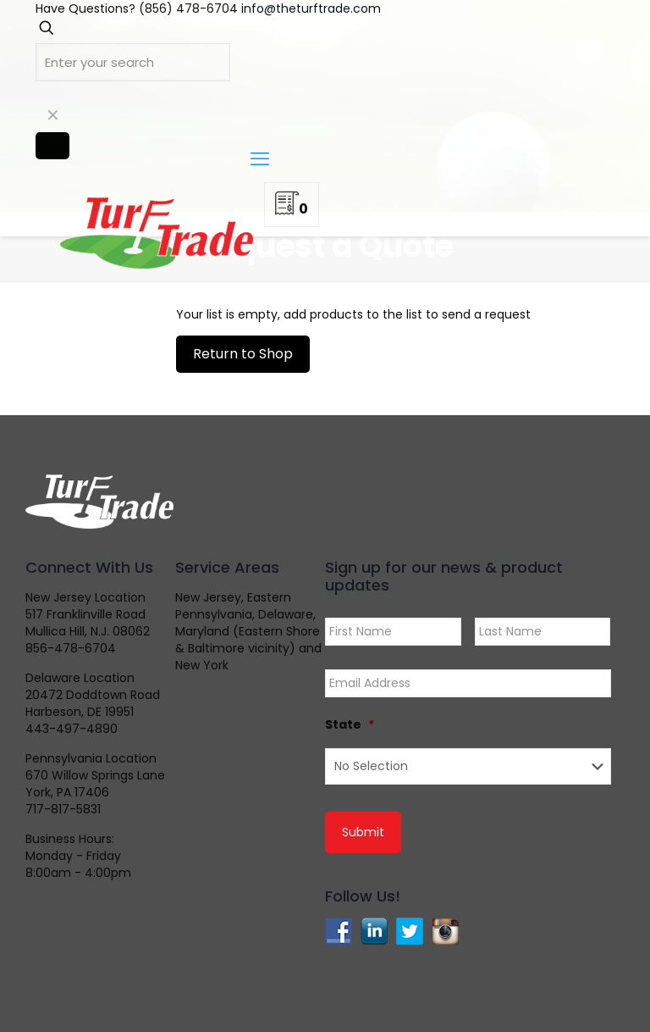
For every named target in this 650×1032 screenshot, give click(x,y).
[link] (52, 115)
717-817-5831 (63, 809)
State (349, 724)
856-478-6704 (70, 648)
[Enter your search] (133, 62)
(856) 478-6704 (188, 8)
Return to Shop (243, 353)
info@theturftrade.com (311, 8)
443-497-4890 (71, 728)
